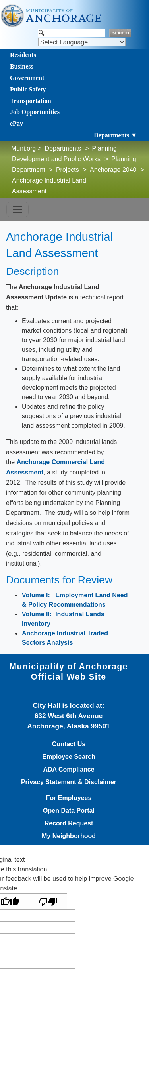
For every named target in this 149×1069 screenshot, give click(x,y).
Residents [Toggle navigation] (23, 54)
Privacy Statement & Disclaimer (68, 782)
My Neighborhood (69, 836)
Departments (63, 148)
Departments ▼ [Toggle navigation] (115, 135)
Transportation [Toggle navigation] (30, 100)
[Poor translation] (48, 901)
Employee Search (68, 757)
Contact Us (68, 744)
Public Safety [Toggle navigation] (28, 89)
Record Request (69, 823)
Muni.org (23, 148)
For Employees (69, 798)
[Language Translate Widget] (82, 42)
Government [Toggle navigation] (27, 77)
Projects (67, 169)
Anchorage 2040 (113, 169)
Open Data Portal (69, 811)
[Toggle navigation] (17, 209)
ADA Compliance (68, 769)
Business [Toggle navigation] (21, 66)
